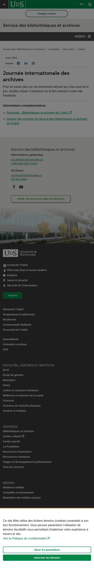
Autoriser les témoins (47, 557)
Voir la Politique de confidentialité (24, 538)
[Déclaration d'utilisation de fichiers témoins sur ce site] (47, 539)
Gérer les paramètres (47, 549)
